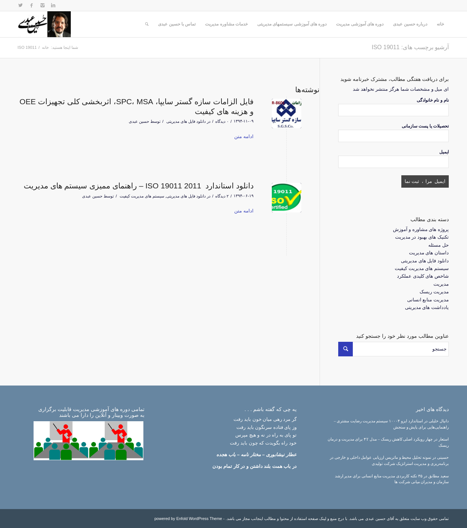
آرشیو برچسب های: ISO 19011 (410, 47)
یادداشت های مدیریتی (427, 307)
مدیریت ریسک (434, 291)
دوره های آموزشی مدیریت (359, 24)
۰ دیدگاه (222, 121)
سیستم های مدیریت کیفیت (142, 196)
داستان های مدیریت (429, 252)
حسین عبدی (139, 121)
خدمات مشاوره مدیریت (226, 24)
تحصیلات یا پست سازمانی (425, 126)
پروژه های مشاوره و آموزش (421, 229)
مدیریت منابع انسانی (428, 299)
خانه (440, 24)
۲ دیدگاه (222, 196)
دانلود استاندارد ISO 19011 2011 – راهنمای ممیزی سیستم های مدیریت (139, 185)
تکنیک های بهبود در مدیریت (422, 237)
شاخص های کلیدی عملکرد (423, 276)
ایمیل (444, 152)
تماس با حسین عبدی (177, 24)
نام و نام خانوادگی (433, 100)
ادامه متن (244, 136)
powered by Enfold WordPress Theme (188, 518)
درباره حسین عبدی (410, 24)
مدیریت (441, 284)
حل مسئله (438, 245)
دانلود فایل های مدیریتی (186, 121)
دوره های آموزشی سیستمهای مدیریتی (292, 24)
